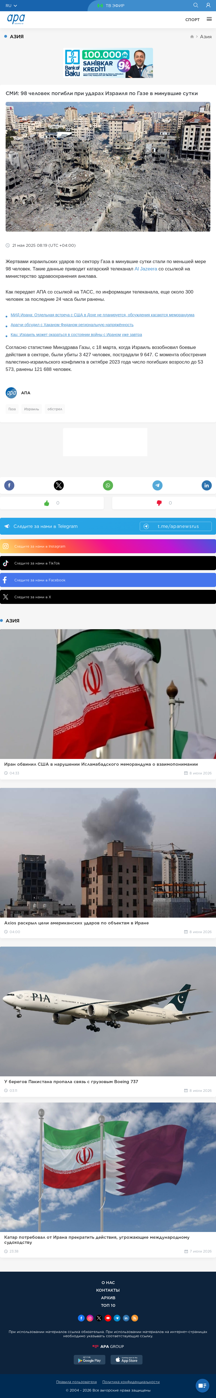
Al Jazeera (146, 269)
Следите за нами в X (27, 597)
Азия (206, 36)
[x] (99, 1319)
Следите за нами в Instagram (34, 546)
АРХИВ (108, 1297)
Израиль (31, 409)
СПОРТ (192, 19)
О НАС (108, 1282)
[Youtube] (108, 1319)
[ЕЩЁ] (208, 20)
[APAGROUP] (108, 1346)
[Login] (208, 5)
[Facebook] (81, 1319)
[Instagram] (90, 1319)
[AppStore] (127, 1360)
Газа (12, 409)
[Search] (196, 6)
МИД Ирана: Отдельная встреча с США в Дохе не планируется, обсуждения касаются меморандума (102, 315)
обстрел (55, 409)
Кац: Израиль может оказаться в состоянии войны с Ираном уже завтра (76, 334)
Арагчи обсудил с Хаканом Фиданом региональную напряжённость (72, 324)
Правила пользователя (76, 1382)
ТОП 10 (108, 1305)
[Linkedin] (126, 1319)
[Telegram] (117, 1319)
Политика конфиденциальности (131, 1382)
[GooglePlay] (90, 1360)
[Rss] (134, 1319)
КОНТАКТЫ (108, 1290)
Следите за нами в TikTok (31, 563)
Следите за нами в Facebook (34, 580)
